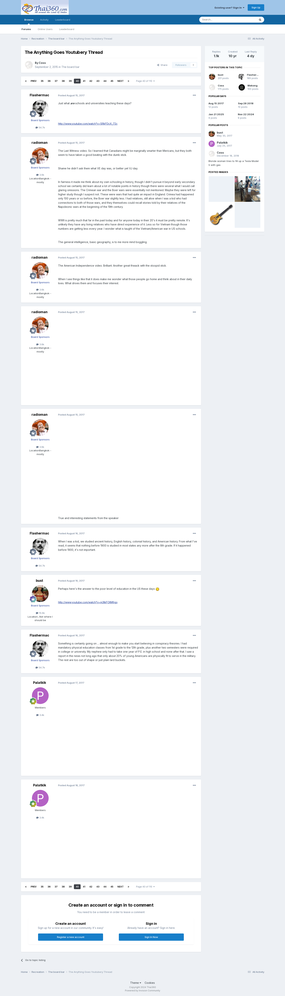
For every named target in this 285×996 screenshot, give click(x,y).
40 (77, 81)
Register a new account (70, 937)
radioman (40, 143)
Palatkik (39, 683)
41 (84, 81)
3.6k (40, 174)
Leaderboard (66, 29)
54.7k (40, 127)
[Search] (218, 20)
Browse (28, 21)
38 (63, 81)
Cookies (150, 982)
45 (111, 81)
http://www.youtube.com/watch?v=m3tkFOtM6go (88, 602)
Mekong (252, 85)
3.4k (40, 714)
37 (56, 81)
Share (162, 64)
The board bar (70, 66)
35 (42, 81)
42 (90, 81)
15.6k (40, 612)
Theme (135, 982)
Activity (44, 19)
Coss (42, 62)
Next (120, 81)
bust (39, 580)
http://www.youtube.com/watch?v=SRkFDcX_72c (88, 123)
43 (97, 81)
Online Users (45, 29)
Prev (34, 81)
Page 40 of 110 (145, 81)
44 (104, 81)
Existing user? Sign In (229, 7)
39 (70, 81)
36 (49, 81)
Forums (26, 29)
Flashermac (39, 95)
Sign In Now (151, 937)
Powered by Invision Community (142, 990)
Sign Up (256, 7)
